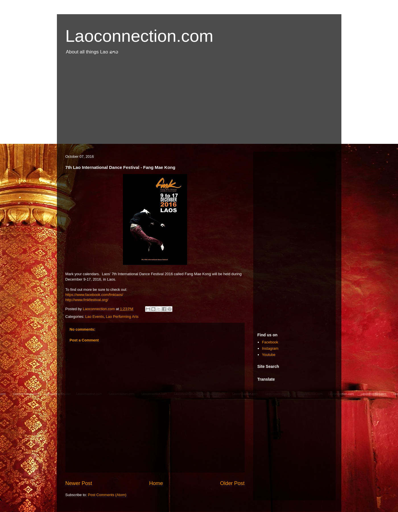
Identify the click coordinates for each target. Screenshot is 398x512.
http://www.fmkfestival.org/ (86, 300)
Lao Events (94, 316)
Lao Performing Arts (122, 316)
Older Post (232, 483)
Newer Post (78, 483)
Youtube (268, 355)
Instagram (270, 348)
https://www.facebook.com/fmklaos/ (94, 295)
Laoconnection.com (139, 35)
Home (156, 483)
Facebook (270, 342)
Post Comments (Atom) (107, 495)
